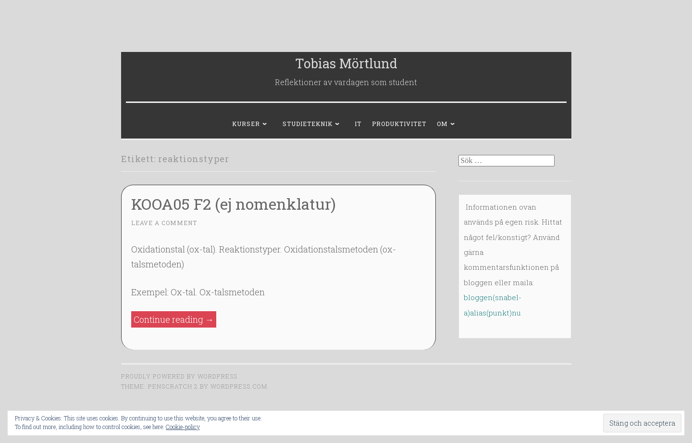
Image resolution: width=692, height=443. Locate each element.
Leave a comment (164, 223)
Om (442, 123)
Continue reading (175, 320)
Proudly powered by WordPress (179, 376)
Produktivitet (399, 123)
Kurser (246, 123)
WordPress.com (238, 386)
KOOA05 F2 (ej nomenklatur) (233, 203)
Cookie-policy (183, 426)
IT (358, 123)
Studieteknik (308, 123)
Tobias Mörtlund (346, 63)
